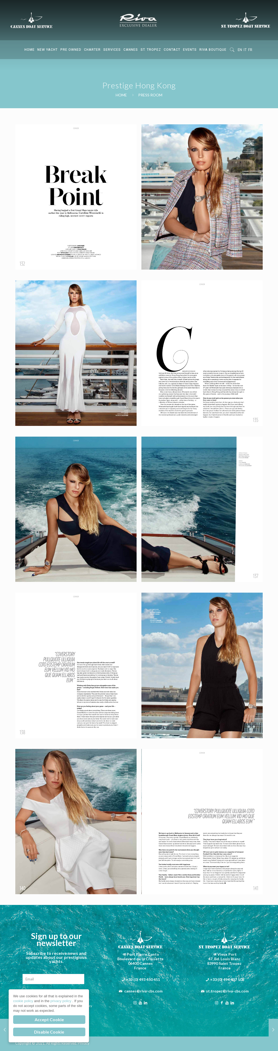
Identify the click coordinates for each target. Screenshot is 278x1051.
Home (121, 95)
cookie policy (23, 1001)
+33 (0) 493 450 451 (143, 979)
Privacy (83, 1043)
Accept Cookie (49, 1019)
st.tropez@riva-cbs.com (227, 991)
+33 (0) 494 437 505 (227, 979)
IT (245, 50)
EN (240, 50)
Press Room (150, 95)
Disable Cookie (49, 1031)
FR (250, 50)
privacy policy (61, 1001)
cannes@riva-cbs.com (143, 991)
